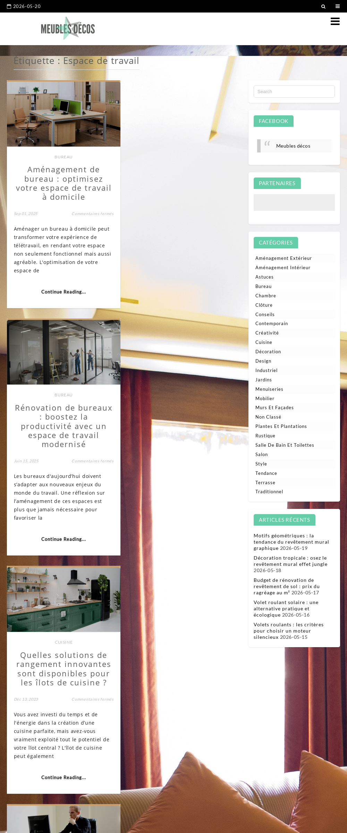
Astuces (264, 277)
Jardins (263, 379)
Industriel (266, 370)
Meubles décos (293, 146)
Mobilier (264, 398)
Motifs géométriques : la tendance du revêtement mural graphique (291, 542)
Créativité (267, 333)
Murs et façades (274, 407)
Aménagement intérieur (53, 639)
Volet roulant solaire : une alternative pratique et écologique (286, 608)
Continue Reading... (63, 291)
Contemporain (271, 323)
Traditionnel (269, 491)
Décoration (268, 351)
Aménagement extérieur (283, 258)
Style (261, 464)
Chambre (265, 295)
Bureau (63, 155)
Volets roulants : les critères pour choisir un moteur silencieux (289, 630)
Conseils (265, 314)
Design (263, 361)
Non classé (268, 417)
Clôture (264, 305)
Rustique (265, 435)
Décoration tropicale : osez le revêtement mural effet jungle (291, 561)
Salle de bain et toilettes (284, 445)
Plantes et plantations (281, 426)
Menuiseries (269, 389)
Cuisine (63, 402)
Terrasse (265, 482)
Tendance (266, 473)
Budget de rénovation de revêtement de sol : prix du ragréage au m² (287, 586)
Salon (261, 454)
